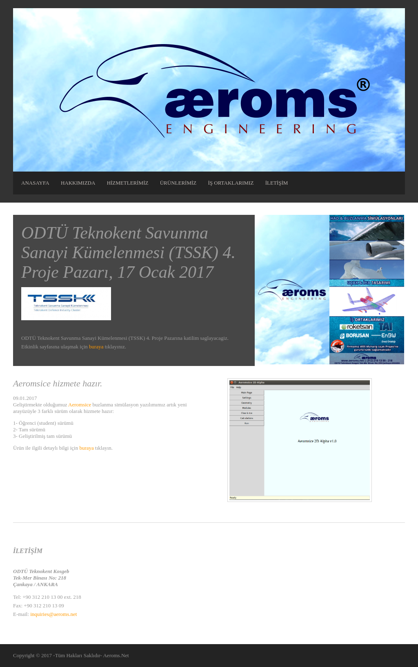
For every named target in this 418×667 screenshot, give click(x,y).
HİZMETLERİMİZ (128, 183)
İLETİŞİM (276, 183)
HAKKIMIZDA (78, 183)
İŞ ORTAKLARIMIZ (231, 183)
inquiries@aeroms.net (53, 614)
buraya (96, 347)
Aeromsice (79, 405)
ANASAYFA (35, 183)
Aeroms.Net (116, 655)
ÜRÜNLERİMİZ (178, 183)
